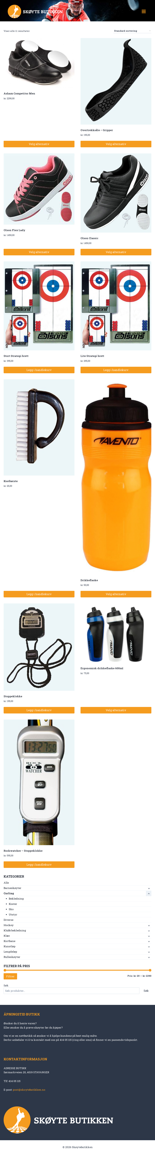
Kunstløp (9, 946)
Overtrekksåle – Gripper (97, 130)
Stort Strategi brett (16, 356)
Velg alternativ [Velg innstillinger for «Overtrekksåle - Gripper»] (116, 144)
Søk (6, 985)
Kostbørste (11, 481)
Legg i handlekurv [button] (39, 370)
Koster (13, 904)
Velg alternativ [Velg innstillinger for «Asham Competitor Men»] (39, 144)
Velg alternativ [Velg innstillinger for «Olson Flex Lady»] (39, 252)
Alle (6, 882)
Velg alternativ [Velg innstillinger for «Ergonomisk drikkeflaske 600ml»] (116, 710)
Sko (11, 909)
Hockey (9, 925)
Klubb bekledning (15, 930)
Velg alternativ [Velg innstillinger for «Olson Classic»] (116, 252)
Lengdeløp (10, 951)
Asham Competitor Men (19, 93)
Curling (9, 893)
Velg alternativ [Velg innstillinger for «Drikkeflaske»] (116, 594)
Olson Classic (89, 238)
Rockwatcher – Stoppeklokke (23, 850)
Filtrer (10, 976)
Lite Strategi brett (92, 356)
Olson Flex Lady (14, 230)
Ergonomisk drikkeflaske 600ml (102, 668)
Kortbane (9, 941)
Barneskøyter (12, 888)
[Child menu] (148, 888)
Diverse (8, 920)
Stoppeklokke (13, 696)
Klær (7, 935)
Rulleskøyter (12, 957)
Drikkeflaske (89, 580)
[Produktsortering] (132, 31)
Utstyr (13, 914)
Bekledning (16, 898)
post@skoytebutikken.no (29, 1089)
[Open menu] (143, 11)
